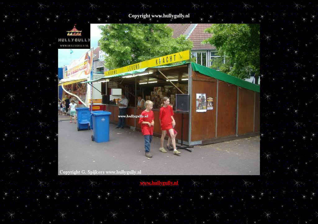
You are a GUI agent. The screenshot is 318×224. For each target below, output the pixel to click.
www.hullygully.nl (159, 182)
